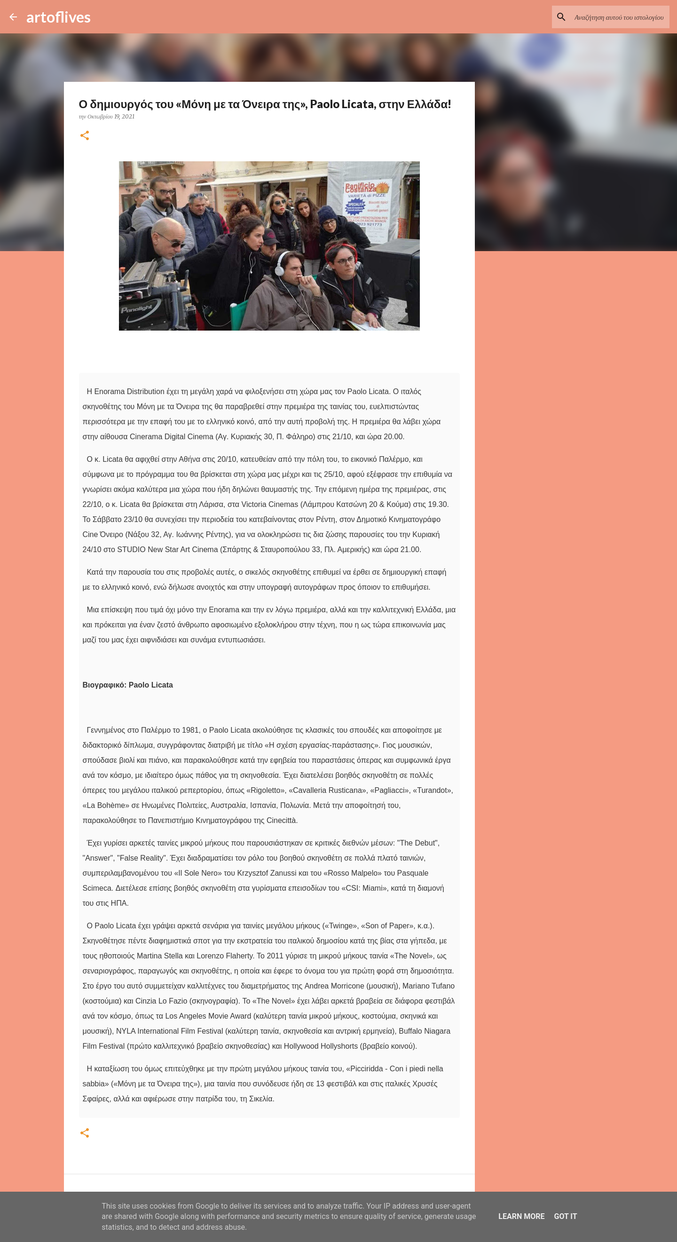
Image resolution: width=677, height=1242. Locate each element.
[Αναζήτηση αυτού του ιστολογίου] (620, 17)
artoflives (58, 17)
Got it (565, 1216)
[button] (84, 136)
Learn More (521, 1216)
